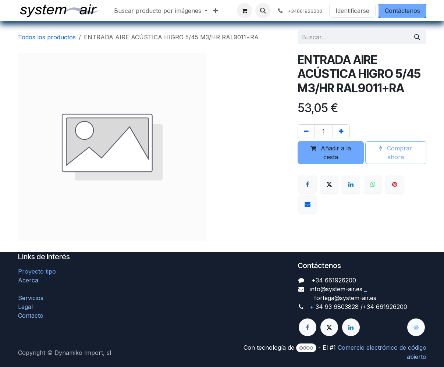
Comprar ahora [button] (395, 153)
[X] (329, 184)
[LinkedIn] (351, 184)
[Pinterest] (395, 184)
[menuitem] (160, 10)
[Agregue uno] (341, 131)
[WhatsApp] (373, 184)
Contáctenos (402, 10)
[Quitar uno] (306, 131)
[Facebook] (307, 184)
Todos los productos (47, 37)
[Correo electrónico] (307, 204)
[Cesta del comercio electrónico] (244, 10)
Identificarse (352, 10)
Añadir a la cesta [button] (330, 153)
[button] (263, 10)
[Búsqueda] (417, 37)
